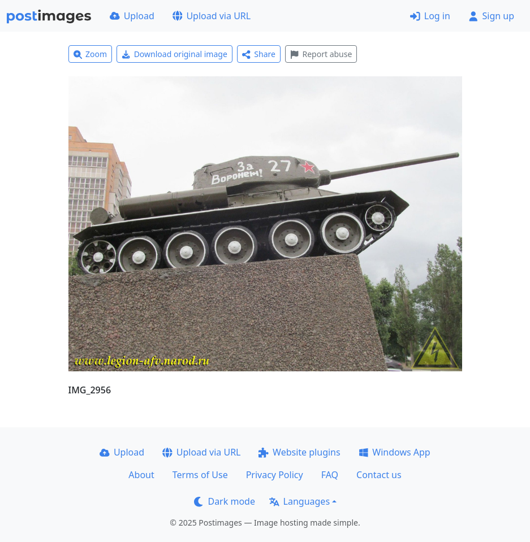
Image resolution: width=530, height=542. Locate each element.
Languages (299, 501)
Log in (430, 16)
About (141, 475)
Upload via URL (212, 16)
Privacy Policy (274, 475)
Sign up (491, 16)
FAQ (329, 475)
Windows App (394, 452)
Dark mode (224, 501)
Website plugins (299, 452)
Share (258, 54)
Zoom (90, 54)
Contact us (379, 475)
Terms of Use (200, 475)
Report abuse (321, 54)
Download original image (174, 54)
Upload (132, 16)
